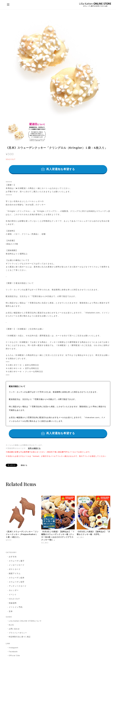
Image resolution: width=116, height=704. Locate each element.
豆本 (11, 611)
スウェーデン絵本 (16, 578)
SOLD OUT (14, 599)
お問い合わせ (14, 629)
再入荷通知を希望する (60, 169)
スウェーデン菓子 (16, 561)
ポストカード (15, 569)
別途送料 (13, 603)
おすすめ (13, 556)
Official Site (14, 655)
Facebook (13, 651)
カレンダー (14, 590)
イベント (13, 594)
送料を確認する (34, 448)
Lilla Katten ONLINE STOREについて (25, 621)
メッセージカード (16, 565)
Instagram (13, 648)
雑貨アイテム (15, 573)
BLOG (11, 625)
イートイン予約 (16, 607)
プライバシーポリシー (18, 633)
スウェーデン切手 (16, 582)
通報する (24, 465)
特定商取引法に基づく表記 (20, 637)
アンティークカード (17, 586)
